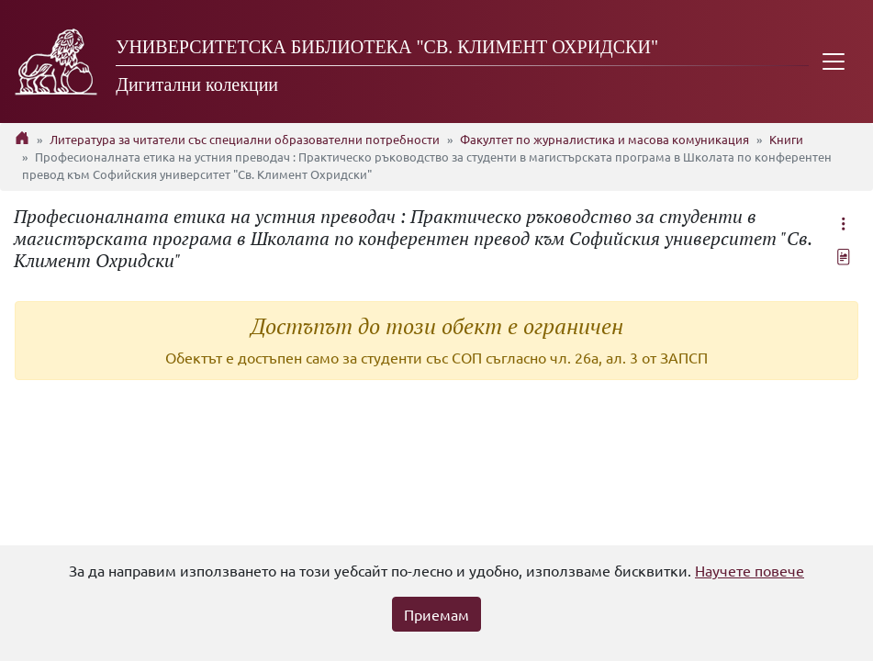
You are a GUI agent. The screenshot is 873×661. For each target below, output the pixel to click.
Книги (786, 139)
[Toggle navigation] (833, 61)
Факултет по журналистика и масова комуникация (604, 139)
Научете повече (749, 570)
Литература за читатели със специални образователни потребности (245, 139)
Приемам (436, 614)
